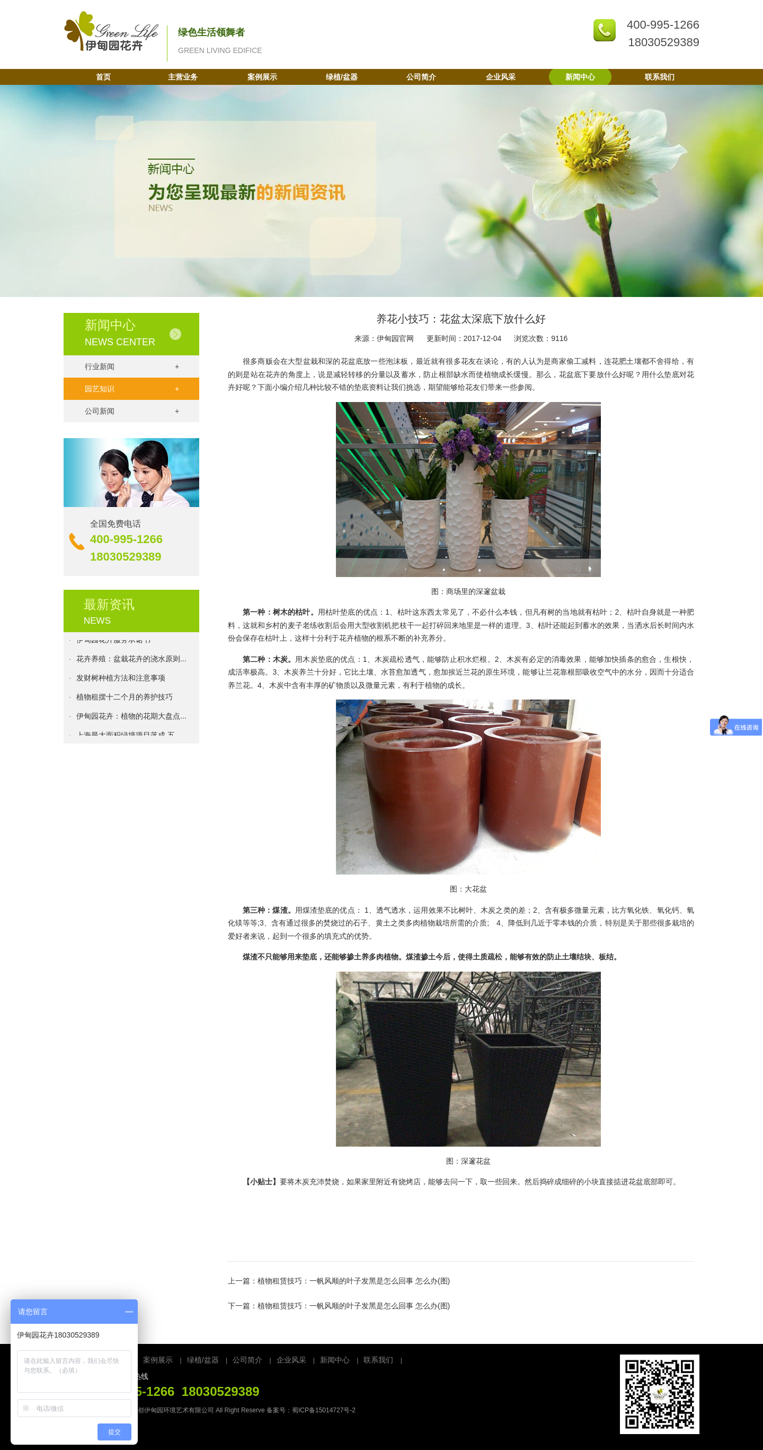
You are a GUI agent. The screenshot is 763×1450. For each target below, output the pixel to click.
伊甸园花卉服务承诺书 (113, 642)
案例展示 (262, 77)
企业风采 (501, 77)
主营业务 (183, 77)
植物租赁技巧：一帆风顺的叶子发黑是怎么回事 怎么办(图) (354, 1281)
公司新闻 (132, 411)
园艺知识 (132, 389)
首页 (103, 77)
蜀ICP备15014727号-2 (324, 1410)
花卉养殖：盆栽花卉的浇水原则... (131, 661)
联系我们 (660, 77)
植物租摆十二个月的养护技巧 (124, 699)
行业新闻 (132, 366)
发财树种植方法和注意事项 (120, 680)
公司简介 (421, 77)
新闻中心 (580, 77)
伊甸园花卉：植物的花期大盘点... (131, 718)
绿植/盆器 (342, 77)
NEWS (97, 621)
